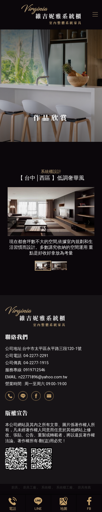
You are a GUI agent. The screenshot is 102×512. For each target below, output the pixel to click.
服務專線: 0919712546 (25, 369)
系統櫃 (46, 487)
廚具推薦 (84, 487)
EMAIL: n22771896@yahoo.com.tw (36, 377)
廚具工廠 (29, 487)
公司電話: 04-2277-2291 (26, 355)
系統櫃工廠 (64, 487)
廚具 (14, 487)
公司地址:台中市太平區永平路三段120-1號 (43, 348)
